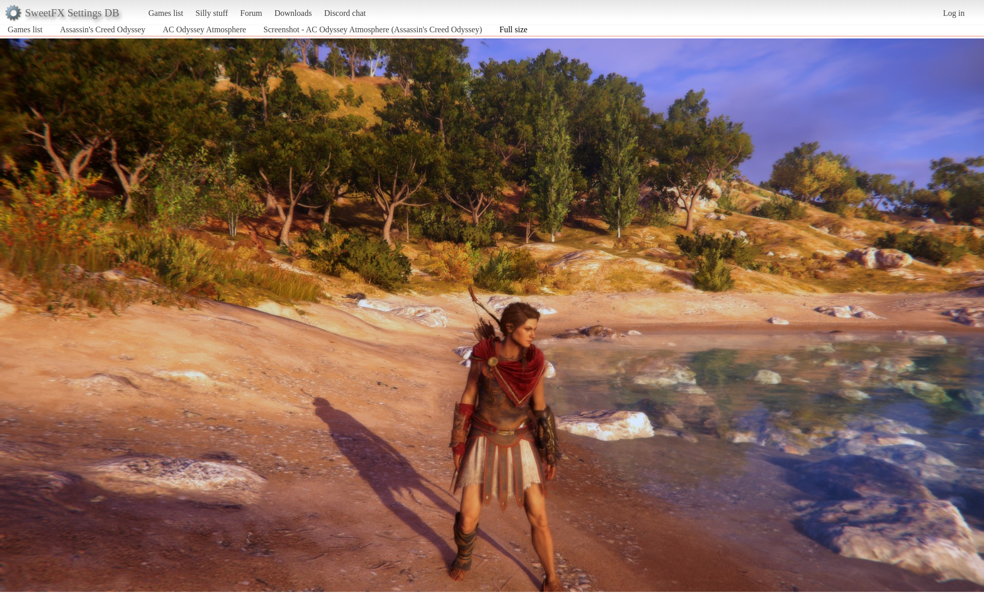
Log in (954, 13)
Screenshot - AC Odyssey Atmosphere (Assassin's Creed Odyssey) (372, 29)
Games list (166, 13)
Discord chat (344, 13)
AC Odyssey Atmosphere (204, 29)
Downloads (293, 13)
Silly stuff (212, 13)
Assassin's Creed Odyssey (102, 29)
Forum (251, 13)
